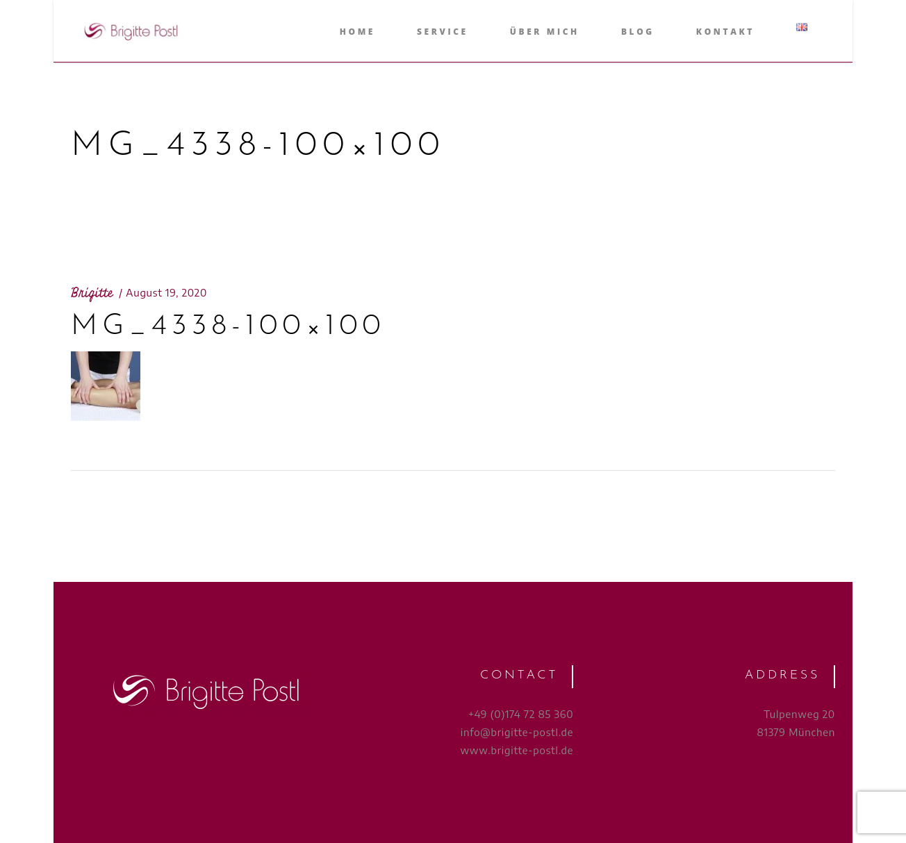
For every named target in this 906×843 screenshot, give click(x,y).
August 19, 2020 (166, 292)
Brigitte (92, 293)
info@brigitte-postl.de (517, 732)
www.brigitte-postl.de (516, 750)
